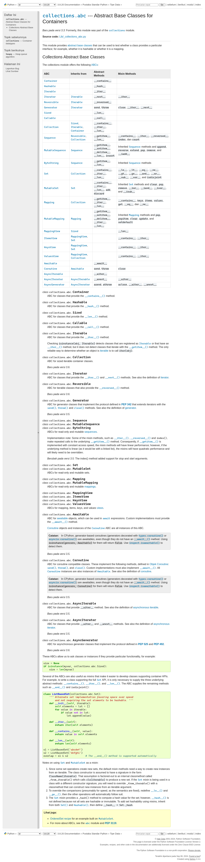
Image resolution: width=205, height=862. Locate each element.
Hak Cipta (161, 839)
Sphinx (193, 859)
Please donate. (194, 850)
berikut (181, 4)
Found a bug (194, 856)
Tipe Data (115, 4)
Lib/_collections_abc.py (72, 36)
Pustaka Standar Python (95, 4)
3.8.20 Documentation (68, 4)
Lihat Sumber (12, 71)
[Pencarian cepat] (147, 4)
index (198, 4)
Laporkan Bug (12, 68)
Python (11, 4)
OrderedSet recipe (60, 818)
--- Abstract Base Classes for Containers (18, 22)
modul (190, 4)
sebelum (171, 4)
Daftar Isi (10, 15)
